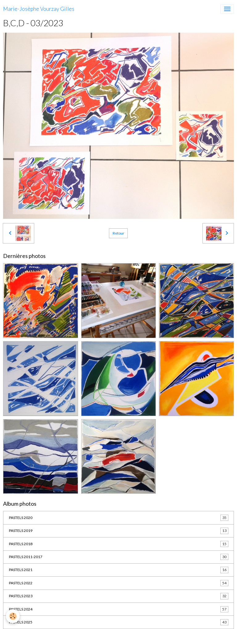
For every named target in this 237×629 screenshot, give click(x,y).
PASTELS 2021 (118, 570)
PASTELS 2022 (118, 583)
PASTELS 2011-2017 (118, 557)
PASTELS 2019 (118, 531)
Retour (118, 233)
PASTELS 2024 (118, 609)
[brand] (38, 9)
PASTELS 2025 (118, 622)
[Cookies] (13, 616)
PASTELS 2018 (118, 544)
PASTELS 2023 (118, 596)
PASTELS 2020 (118, 518)
